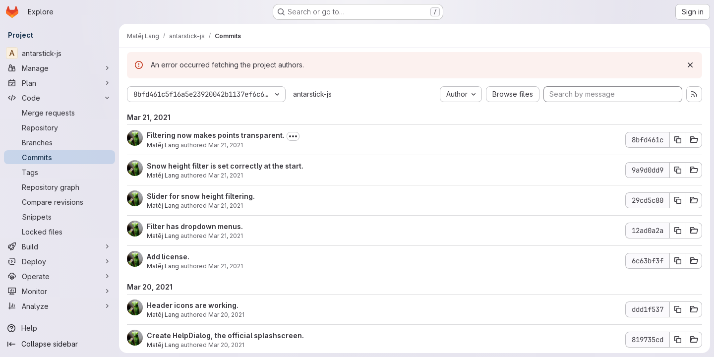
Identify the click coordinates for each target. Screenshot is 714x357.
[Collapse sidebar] (59, 344)
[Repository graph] (59, 187)
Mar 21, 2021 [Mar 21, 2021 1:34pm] (225, 235)
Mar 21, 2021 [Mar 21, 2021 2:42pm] (225, 175)
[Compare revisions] (59, 202)
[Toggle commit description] (293, 136)
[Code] (59, 98)
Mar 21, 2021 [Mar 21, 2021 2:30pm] (225, 205)
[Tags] (59, 172)
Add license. (168, 256)
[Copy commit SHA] (678, 140)
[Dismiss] (690, 65)
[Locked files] (59, 231)
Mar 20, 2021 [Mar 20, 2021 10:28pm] (226, 314)
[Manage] (59, 68)
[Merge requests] (59, 112)
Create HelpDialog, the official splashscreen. (225, 335)
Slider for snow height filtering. (201, 196)
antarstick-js (312, 94)
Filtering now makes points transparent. (216, 135)
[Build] (59, 246)
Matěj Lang (163, 145)
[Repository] (59, 127)
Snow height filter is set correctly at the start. (225, 166)
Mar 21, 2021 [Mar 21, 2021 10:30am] (225, 266)
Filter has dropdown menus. (195, 226)
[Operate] (59, 276)
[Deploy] (59, 261)
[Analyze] (59, 306)
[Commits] (59, 157)
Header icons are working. (192, 305)
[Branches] (59, 142)
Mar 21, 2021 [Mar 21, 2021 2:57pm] (225, 145)
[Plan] (59, 83)
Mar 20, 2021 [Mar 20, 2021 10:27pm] (226, 345)
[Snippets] (59, 217)
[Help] (59, 328)
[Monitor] (59, 291)
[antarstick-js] (59, 53)
